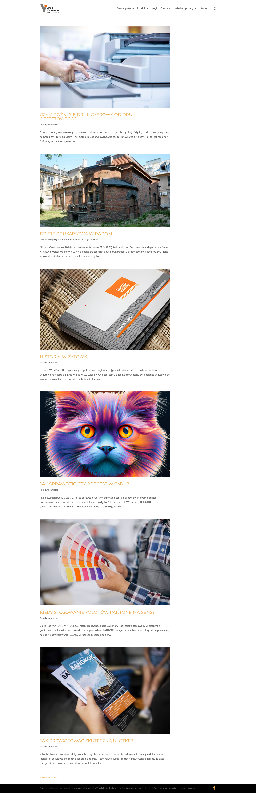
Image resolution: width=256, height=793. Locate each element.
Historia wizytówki (64, 356)
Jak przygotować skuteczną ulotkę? (86, 740)
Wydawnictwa (92, 240)
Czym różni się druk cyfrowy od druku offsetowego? (89, 117)
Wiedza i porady (184, 9)
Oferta (164, 9)
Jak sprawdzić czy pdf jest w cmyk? (84, 484)
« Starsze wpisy (48, 778)
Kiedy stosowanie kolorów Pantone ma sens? (97, 612)
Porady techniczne (49, 125)
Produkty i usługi (147, 9)
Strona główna (125, 9)
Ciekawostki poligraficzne (52, 240)
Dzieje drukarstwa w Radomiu (78, 233)
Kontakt (205, 9)
